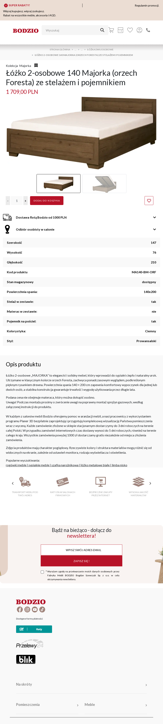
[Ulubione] (130, 30)
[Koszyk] (111, 30)
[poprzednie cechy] (13, 483)
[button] (8, 200)
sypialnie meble (38, 465)
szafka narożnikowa (64, 465)
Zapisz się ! (81, 560)
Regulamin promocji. (147, 5)
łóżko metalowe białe (95, 465)
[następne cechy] (150, 483)
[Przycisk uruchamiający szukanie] (102, 30)
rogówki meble (16, 465)
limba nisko (119, 465)
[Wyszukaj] (72, 30)
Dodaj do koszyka (47, 200)
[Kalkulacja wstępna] (120, 30)
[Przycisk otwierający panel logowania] (139, 30)
